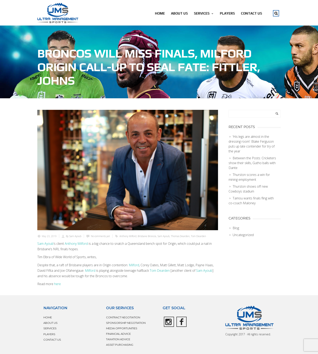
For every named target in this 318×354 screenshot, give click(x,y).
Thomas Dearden (180, 236)
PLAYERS (227, 13)
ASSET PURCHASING (119, 344)
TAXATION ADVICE (118, 339)
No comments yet (100, 236)
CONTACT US (251, 13)
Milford (134, 265)
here (57, 284)
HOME (160, 13)
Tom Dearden (198, 236)
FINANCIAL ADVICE (118, 333)
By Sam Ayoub (73, 236)
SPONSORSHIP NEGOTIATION (126, 322)
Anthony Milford (127, 236)
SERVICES (204, 13)
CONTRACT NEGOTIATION (123, 317)
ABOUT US (179, 13)
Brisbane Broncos (147, 236)
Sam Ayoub (163, 236)
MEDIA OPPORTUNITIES (121, 328)
